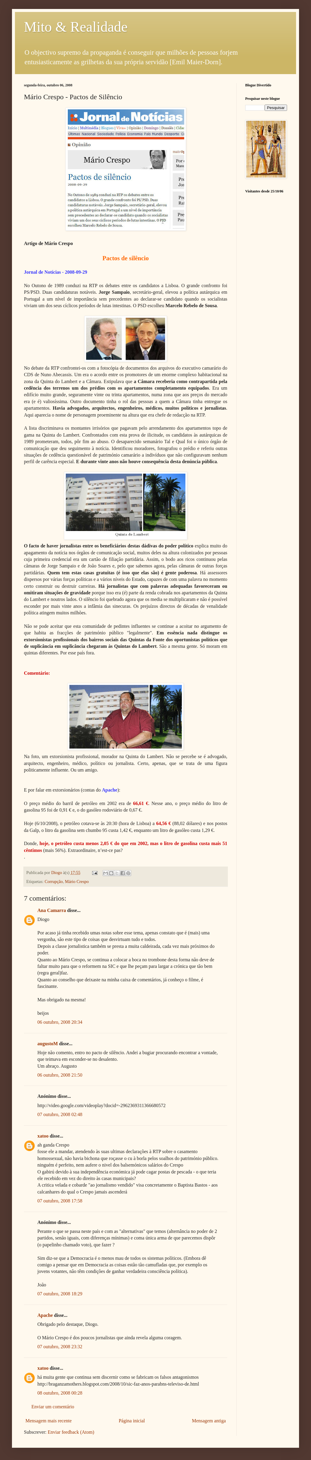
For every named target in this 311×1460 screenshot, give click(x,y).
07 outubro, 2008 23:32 (59, 1346)
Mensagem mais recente (48, 1420)
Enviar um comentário (52, 1406)
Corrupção (54, 881)
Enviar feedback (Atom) (71, 1432)
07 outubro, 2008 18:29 (59, 1293)
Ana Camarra (51, 910)
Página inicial (132, 1420)
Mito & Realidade (76, 27)
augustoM (47, 1043)
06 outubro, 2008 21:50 (59, 1075)
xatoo (42, 1135)
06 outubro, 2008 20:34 (59, 1022)
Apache (45, 1315)
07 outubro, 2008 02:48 (59, 1114)
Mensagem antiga (209, 1420)
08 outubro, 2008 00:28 (59, 1392)
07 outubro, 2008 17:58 (59, 1200)
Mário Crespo (77, 881)
